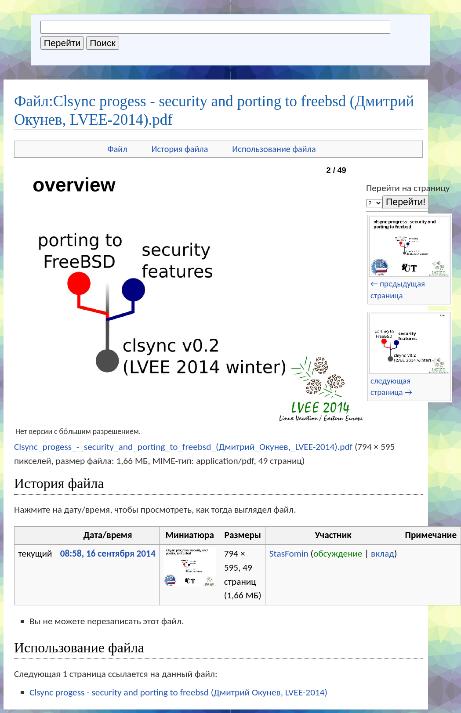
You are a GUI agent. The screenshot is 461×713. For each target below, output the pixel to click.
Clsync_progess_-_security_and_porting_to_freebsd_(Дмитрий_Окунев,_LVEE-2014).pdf (183, 446)
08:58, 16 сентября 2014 (108, 553)
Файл (117, 149)
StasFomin (289, 553)
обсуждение (338, 553)
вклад (382, 553)
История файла (180, 149)
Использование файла (274, 149)
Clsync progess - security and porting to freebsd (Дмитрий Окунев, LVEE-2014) (178, 692)
